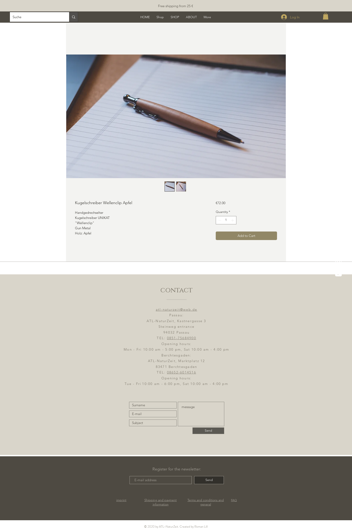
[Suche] (36, 17)
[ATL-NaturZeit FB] (338, 251)
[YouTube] (338, 274)
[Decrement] (219, 220)
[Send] (208, 430)
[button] (325, 16)
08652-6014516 (181, 372)
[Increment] (233, 220)
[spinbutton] (226, 220)
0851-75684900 (181, 338)
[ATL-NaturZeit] (338, 262)
